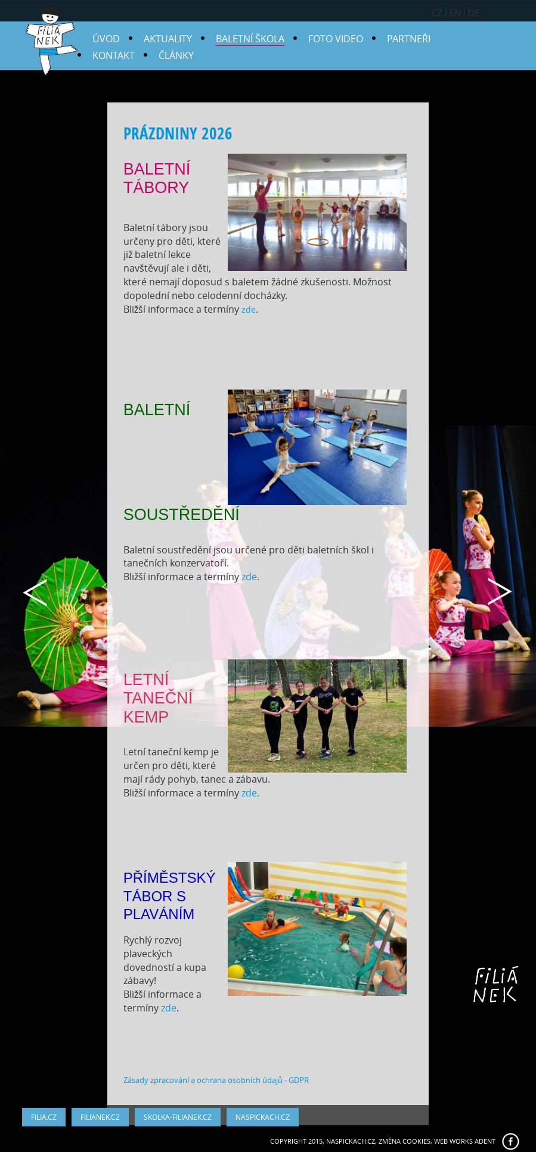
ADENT (485, 1141)
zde (248, 309)
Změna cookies (404, 1141)
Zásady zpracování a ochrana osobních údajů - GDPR (216, 1080)
